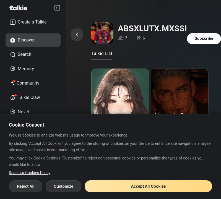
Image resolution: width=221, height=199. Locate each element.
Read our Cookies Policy (29, 173)
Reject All (25, 186)
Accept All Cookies (148, 186)
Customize (63, 186)
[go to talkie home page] (20, 7)
